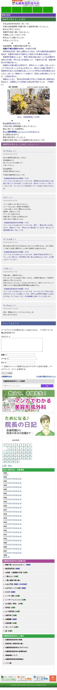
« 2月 (4, 468)
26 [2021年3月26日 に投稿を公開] (26, 461)
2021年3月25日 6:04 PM (10, 154)
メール (4, 361)
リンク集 (8, 666)
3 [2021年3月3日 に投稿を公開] (17, 451)
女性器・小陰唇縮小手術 (16, 575)
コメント (5, 336)
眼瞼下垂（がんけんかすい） (18, 567)
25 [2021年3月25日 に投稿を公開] (21, 461)
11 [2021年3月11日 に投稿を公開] (21, 454)
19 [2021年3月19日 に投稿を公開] (26, 457)
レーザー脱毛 (13, 598)
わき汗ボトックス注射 (16, 591)
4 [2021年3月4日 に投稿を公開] (21, 451)
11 (18, 481)
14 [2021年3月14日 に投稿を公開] (5, 457)
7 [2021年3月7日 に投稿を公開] (4, 454)
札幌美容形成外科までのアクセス (16, 650)
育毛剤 (10, 610)
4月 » (10, 468)
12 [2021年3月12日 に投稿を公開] (26, 454)
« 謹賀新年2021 (6, 379)
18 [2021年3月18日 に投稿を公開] (21, 457)
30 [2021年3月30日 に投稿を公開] (13, 464)
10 (16, 481)
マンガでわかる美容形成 (17, 9)
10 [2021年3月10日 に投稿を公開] (17, 454)
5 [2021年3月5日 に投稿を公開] (25, 451)
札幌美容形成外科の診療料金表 (16, 654)
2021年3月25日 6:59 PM (10, 200)
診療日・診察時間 (48, 9)
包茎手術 (11, 618)
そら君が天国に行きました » (46, 379)
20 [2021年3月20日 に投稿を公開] (30, 457)
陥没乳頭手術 (13, 571)
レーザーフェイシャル (16, 602)
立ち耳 (10, 594)
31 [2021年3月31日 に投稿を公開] (17, 464)
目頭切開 (11, 626)
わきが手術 (16, 587)
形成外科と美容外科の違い (14, 646)
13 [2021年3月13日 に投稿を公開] (30, 454)
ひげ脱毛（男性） (14, 606)
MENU (4, 3)
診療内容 (27, 9)
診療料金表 (37, 9)
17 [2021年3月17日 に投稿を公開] (17, 457)
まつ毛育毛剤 (13, 614)
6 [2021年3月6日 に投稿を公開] (29, 451)
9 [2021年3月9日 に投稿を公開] (13, 454)
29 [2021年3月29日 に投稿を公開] (9, 464)
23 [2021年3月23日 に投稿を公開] (13, 461)
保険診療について (11, 658)
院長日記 (6, 9)
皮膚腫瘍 (11, 622)
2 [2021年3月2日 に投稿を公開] (13, 451)
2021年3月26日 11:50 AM (10, 308)
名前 (3, 357)
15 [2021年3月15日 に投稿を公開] (9, 457)
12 (20, 481)
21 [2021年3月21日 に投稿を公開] (5, 461)
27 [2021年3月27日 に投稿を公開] (30, 461)
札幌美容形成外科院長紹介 (14, 662)
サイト (3, 365)
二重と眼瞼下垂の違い (13, 583)
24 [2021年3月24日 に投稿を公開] (17, 461)
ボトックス (12, 629)
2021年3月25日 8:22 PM (10, 242)
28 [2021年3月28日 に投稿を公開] (5, 464)
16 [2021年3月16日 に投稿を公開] (13, 457)
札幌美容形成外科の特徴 (13, 642)
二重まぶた (12, 579)
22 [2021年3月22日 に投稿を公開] (9, 461)
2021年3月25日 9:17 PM (10, 271)
